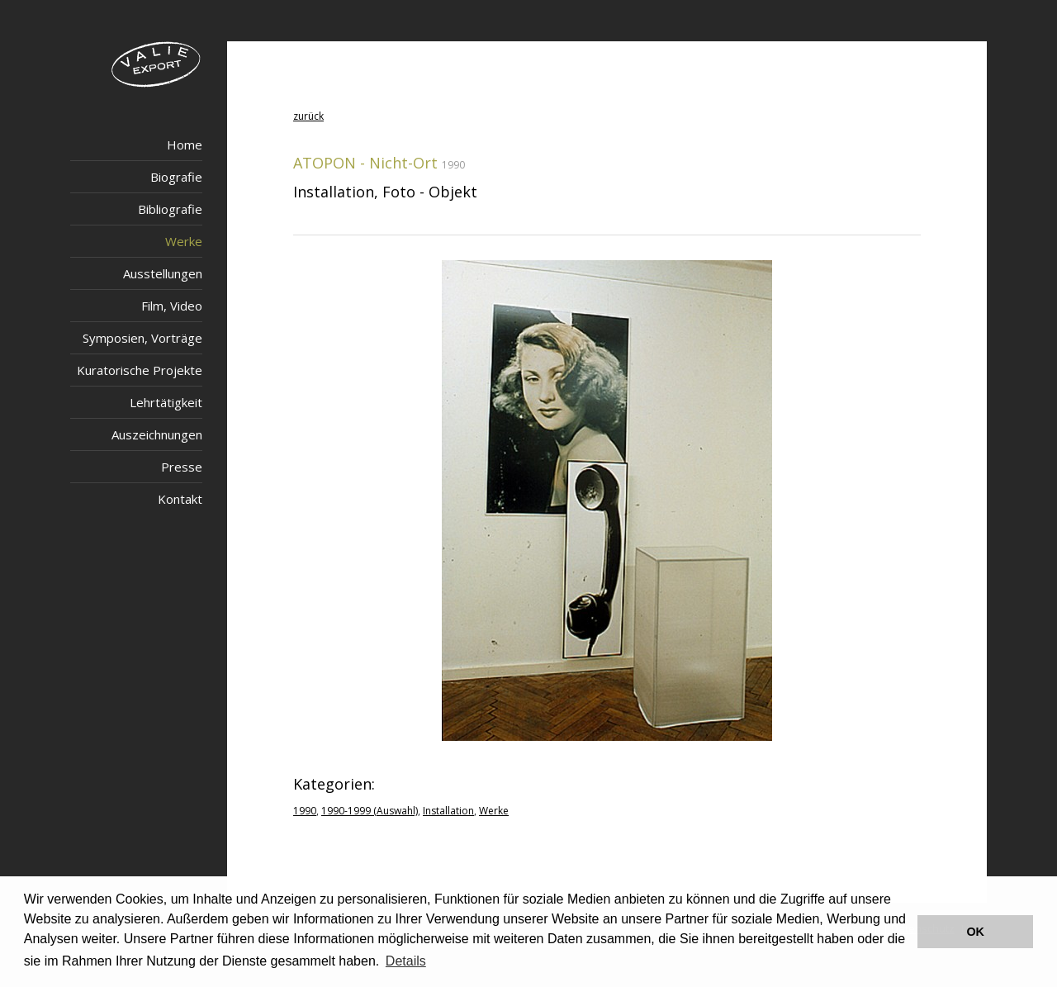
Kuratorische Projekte (139, 370)
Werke (183, 241)
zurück (308, 116)
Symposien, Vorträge (142, 338)
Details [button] (406, 961)
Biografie (176, 176)
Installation (448, 811)
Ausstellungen (162, 273)
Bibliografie (170, 209)
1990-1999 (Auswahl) (369, 811)
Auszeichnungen (156, 434)
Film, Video (171, 305)
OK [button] (975, 931)
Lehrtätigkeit (166, 402)
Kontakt (180, 499)
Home (184, 144)
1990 (304, 811)
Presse (181, 466)
